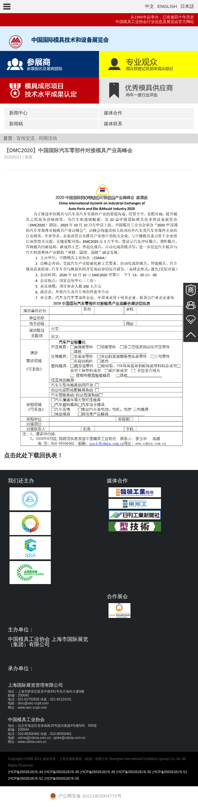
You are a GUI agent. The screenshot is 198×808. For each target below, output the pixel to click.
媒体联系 (113, 123)
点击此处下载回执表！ (33, 455)
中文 (149, 6)
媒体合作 (113, 112)
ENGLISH (167, 6)
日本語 (187, 6)
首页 (7, 138)
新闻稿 (16, 123)
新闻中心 (18, 112)
